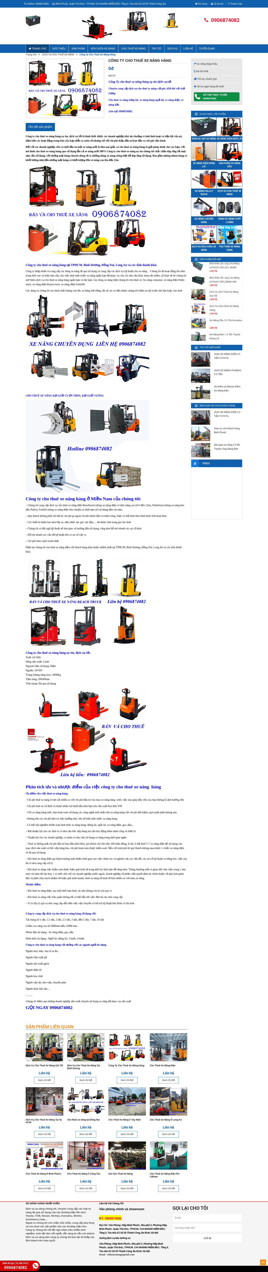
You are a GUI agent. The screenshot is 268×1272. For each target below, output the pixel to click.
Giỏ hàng (201, 3)
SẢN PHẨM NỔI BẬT (210, 259)
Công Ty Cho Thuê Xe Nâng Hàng (126, 1065)
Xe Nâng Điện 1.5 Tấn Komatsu (220, 318)
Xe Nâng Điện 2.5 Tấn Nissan (225, 330)
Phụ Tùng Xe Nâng (219, 288)
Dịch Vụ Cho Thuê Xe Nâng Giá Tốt (44, 1065)
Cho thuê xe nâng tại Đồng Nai (83, 1119)
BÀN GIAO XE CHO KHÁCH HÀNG (217, 405)
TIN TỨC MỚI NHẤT (210, 347)
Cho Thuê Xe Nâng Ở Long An (166, 1119)
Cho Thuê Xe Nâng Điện (162, 1065)
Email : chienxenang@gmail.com (117, 1254)
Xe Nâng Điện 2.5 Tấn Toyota (224, 273)
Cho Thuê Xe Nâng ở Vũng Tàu (83, 1173)
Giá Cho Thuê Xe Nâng (120, 1173)
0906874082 (221, 20)
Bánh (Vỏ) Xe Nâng (219, 302)
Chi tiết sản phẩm (40, 127)
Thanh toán (235, 3)
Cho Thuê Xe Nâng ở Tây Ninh (124, 1119)
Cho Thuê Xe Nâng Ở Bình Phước (43, 1173)
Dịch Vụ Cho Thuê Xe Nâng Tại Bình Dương (83, 1067)
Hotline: (37, 3)
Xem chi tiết (44, 1080)
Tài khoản (217, 3)
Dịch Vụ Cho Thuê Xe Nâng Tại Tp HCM (44, 1121)
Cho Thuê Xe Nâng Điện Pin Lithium (164, 1175)
